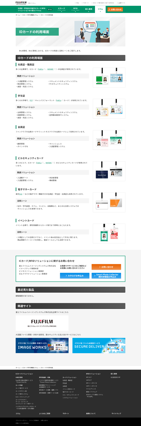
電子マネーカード (68, 392)
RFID (75, 9)
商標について (91, 413)
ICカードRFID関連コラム (30, 15)
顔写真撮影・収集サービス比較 (48, 393)
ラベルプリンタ (91, 389)
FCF (31, 100)
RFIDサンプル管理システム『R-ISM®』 (94, 396)
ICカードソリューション (24, 374)
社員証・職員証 (67, 380)
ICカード (61, 9)
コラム (100, 9)
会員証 (65, 386)
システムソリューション (70, 398)
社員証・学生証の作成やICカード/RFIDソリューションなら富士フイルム (31, 9)
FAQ (77, 3)
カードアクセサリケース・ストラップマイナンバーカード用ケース (24, 402)
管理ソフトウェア (91, 392)
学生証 (65, 383)
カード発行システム (22, 394)
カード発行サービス (22, 388)
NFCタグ (89, 377)
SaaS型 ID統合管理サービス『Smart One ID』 (24, 381)
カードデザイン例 (21, 391)
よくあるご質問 (44, 413)
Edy (20, 194)
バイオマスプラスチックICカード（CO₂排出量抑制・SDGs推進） (26, 407)
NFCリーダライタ (91, 383)
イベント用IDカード (69, 389)
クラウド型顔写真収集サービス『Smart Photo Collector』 (48, 381)
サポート (86, 3)
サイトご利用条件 (34, 420)
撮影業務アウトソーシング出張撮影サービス (47, 386)
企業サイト (121, 3)
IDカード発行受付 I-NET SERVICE (103, 3)
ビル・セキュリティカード (71, 395)
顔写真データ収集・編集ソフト (48, 390)
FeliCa (40, 69)
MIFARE (50, 69)
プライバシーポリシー (21, 420)
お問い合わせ (44, 420)
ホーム (18, 15)
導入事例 (88, 9)
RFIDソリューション (93, 374)
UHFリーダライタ (91, 386)
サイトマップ (116, 413)
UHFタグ (89, 380)
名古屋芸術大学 (115, 377)
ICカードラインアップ (22, 397)
